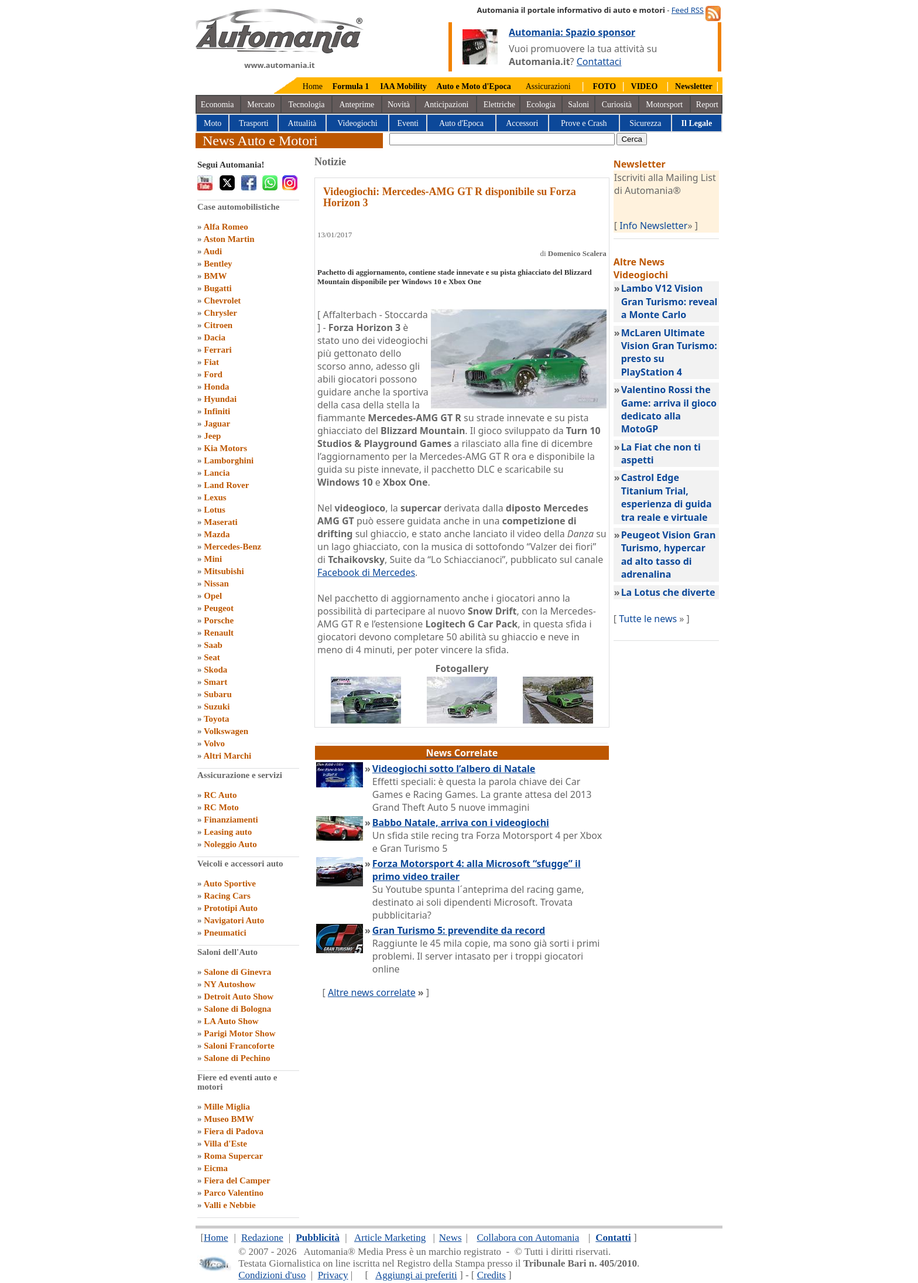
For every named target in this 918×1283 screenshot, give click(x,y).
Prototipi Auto (231, 908)
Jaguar (217, 423)
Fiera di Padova (233, 1131)
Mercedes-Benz (232, 546)
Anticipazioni (446, 104)
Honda (216, 386)
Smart (215, 682)
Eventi (408, 123)
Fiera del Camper (237, 1180)
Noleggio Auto (230, 844)
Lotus (214, 509)
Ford (213, 374)
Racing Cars (227, 895)
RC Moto (221, 807)
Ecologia (541, 104)
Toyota (217, 719)
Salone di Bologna (237, 1009)
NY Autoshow (229, 984)
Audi (212, 251)
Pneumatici (225, 932)
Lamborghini (229, 460)
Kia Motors (225, 448)
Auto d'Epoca (461, 123)
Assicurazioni (548, 86)
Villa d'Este (225, 1143)
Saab (213, 645)
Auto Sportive (229, 883)
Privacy (333, 1275)
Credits (491, 1275)
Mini (213, 559)
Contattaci (599, 61)
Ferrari (217, 349)
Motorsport (664, 104)
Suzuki (217, 706)
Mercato (261, 104)
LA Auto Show (231, 1021)
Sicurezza (645, 123)
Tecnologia (307, 104)
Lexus (215, 497)
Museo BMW (229, 1119)
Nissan (216, 583)
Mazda (217, 534)
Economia (217, 104)
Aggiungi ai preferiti (416, 1275)
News (450, 1237)
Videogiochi (357, 123)
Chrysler (220, 313)
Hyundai (220, 399)
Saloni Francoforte (239, 1045)
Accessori (522, 123)
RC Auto (220, 795)
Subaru (218, 694)
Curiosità (617, 104)
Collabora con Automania (528, 1237)
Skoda (215, 669)
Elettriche (499, 104)
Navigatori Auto (234, 920)
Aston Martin (228, 239)
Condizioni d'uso (272, 1275)
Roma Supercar (233, 1156)
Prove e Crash (584, 123)
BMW (215, 276)
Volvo (214, 743)
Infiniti (217, 411)
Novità (399, 104)
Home (313, 86)
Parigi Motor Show (239, 1033)
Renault (219, 632)
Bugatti (218, 288)
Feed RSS (688, 10)
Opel (213, 595)
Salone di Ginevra (237, 972)
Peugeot (219, 608)
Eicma (216, 1168)
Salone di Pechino (237, 1058)
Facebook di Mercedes (366, 572)
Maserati (220, 522)
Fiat (211, 362)
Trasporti (254, 123)
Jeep (212, 436)
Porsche (219, 620)
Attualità (302, 123)
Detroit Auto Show (238, 996)
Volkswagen (226, 731)
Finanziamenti (231, 819)
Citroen (218, 325)
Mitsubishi (224, 571)
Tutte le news (648, 618)
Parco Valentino (233, 1192)
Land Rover (226, 485)
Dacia (214, 337)
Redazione (262, 1237)
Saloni (578, 104)
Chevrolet (222, 300)
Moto (212, 123)
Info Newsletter (653, 225)
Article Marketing (390, 1237)
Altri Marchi (227, 755)
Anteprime (356, 104)
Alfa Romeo (225, 226)
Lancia (217, 472)
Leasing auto (228, 832)
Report (707, 104)
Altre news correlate (372, 992)
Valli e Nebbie (230, 1205)
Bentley (218, 263)
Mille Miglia (227, 1106)
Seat (212, 657)
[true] (502, 139)
